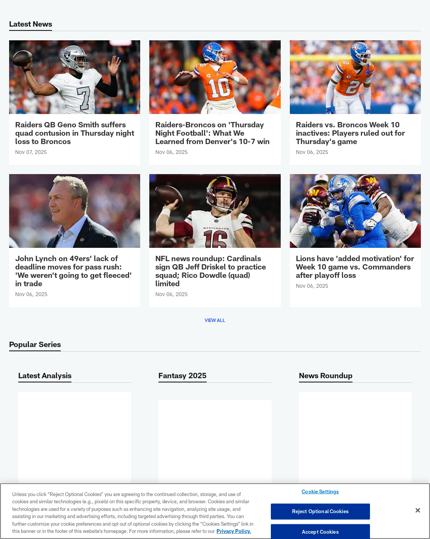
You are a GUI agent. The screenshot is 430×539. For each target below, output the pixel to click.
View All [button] (215, 320)
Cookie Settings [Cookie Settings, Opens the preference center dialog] (320, 492)
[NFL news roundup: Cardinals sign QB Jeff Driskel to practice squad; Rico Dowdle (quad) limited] (214, 240)
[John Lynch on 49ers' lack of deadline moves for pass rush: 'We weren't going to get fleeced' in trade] (74, 240)
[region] (215, 511)
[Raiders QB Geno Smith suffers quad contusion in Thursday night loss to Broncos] (74, 102)
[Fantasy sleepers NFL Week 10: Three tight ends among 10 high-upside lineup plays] (214, 420)
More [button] (74, 454)
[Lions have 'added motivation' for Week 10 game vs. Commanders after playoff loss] (355, 236)
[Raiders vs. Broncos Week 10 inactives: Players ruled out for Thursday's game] (355, 102)
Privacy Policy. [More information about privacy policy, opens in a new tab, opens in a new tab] (234, 531)
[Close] (417, 510)
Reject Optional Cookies (320, 511)
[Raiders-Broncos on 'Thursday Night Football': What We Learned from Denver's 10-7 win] (214, 102)
